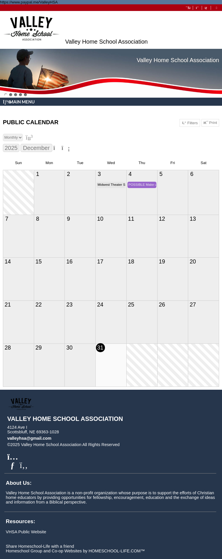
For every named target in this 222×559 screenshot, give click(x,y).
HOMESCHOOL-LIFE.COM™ (116, 551)
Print (210, 122)
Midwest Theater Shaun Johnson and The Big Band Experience (111, 184)
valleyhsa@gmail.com (29, 438)
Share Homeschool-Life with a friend (40, 546)
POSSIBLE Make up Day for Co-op (142, 184)
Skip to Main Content (144, 444)
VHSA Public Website (26, 532)
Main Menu (19, 101)
